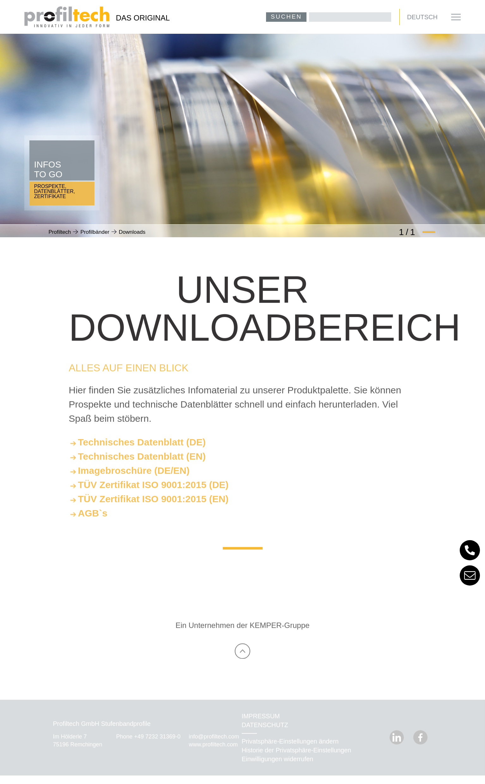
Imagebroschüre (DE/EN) (134, 479)
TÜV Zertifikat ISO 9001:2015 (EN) (153, 507)
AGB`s (92, 521)
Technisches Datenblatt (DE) (142, 450)
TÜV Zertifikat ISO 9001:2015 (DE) (153, 493)
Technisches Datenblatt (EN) (142, 465)
